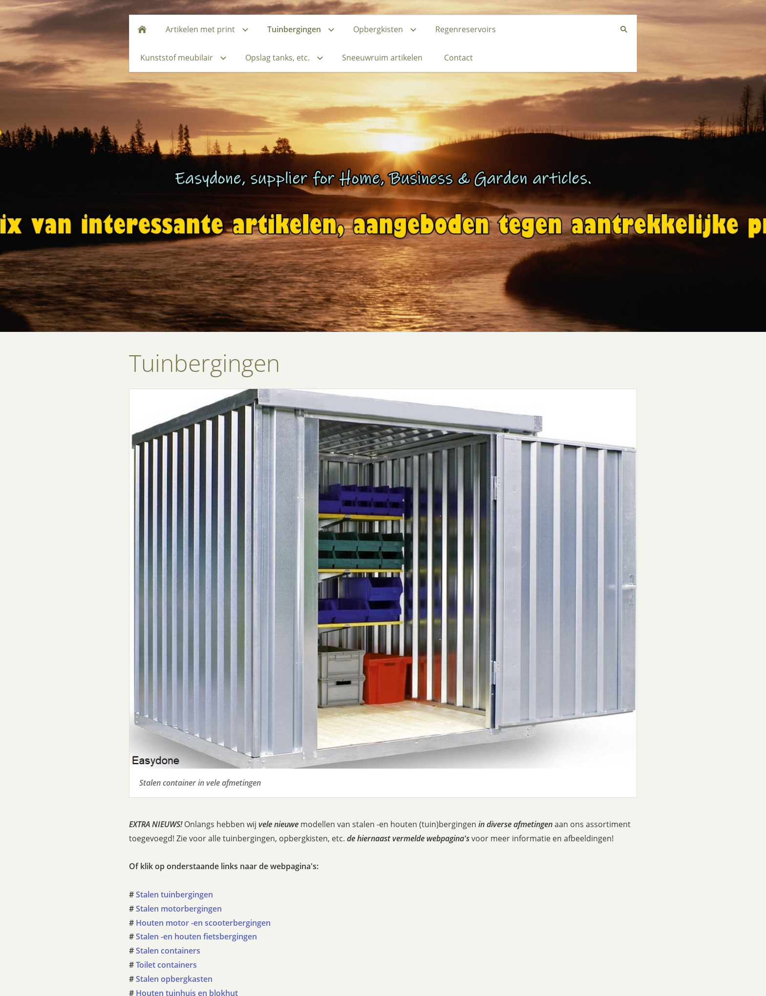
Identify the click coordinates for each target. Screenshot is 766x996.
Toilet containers (166, 964)
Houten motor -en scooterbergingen (203, 922)
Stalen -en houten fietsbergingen (196, 936)
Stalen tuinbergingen (174, 894)
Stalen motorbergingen (179, 908)
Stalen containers (168, 950)
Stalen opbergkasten (174, 979)
